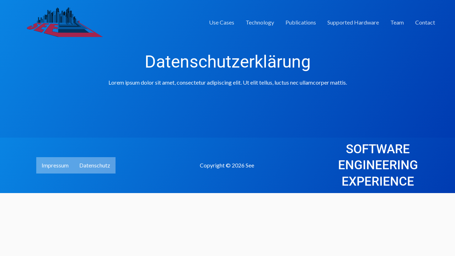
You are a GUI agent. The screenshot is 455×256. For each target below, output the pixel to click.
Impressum (55, 165)
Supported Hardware (353, 22)
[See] (58, 21)
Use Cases (221, 22)
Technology (260, 22)
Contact (425, 22)
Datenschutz (94, 165)
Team (397, 22)
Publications (300, 22)
